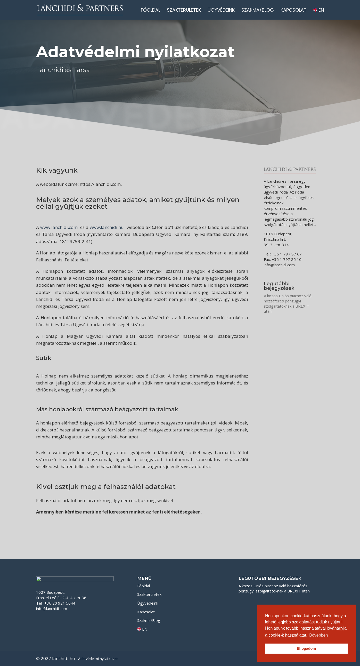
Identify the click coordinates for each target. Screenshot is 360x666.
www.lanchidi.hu (107, 227)
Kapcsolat (294, 10)
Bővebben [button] (318, 635)
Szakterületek (184, 10)
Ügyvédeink (221, 10)
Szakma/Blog (257, 10)
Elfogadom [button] (306, 648)
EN (318, 10)
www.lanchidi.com (59, 227)
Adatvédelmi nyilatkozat (98, 658)
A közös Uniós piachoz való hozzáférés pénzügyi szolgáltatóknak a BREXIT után (288, 303)
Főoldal (150, 10)
